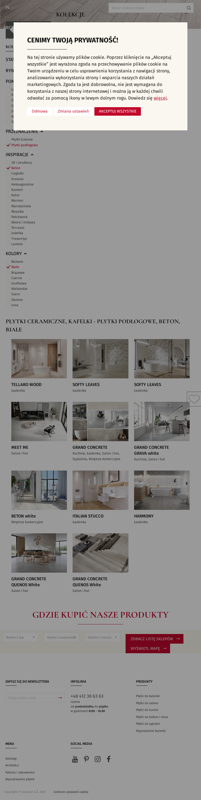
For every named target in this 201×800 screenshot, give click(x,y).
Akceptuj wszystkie (117, 111)
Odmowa (40, 111)
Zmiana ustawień (73, 111)
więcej (160, 98)
